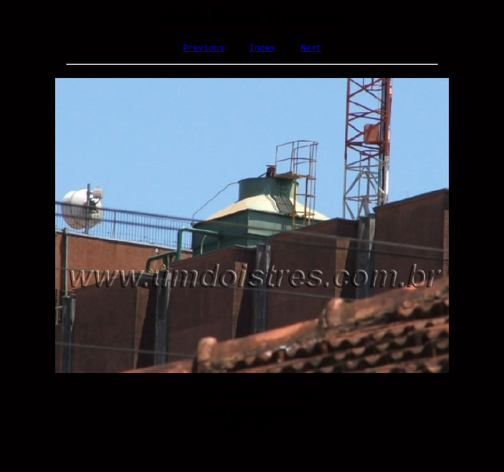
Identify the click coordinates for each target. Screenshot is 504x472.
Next (311, 49)
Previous (203, 49)
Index (262, 49)
